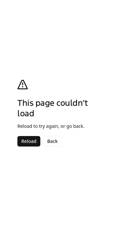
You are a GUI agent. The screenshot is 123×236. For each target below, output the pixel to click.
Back (52, 141)
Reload (28, 141)
